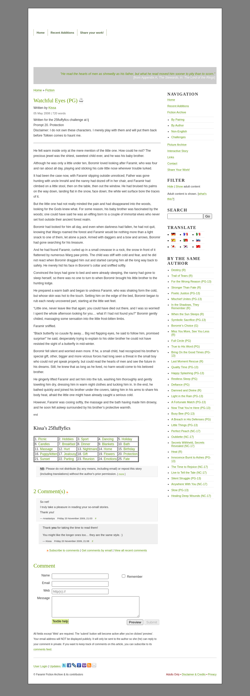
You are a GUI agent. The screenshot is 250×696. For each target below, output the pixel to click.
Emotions (110, 459)
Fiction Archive (176, 112)
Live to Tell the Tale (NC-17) (189, 472)
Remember (134, 577)
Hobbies (67, 439)
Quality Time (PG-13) (184, 367)
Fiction (49, 90)
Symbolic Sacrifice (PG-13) (188, 319)
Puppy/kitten (48, 454)
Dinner (85, 444)
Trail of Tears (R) (181, 275)
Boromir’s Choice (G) (184, 325)
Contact (172, 163)
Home (41, 32)
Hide (170, 186)
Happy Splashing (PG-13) (187, 373)
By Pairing (177, 119)
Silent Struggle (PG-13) (186, 478)
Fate (126, 459)
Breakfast (68, 444)
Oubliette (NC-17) (182, 436)
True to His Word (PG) (185, 346)
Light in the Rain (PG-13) (187, 396)
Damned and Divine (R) (186, 390)
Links (170, 157)
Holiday (127, 439)
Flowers (109, 454)
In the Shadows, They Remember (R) (185, 306)
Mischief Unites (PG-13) (186, 298)
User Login (40, 670)
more (121, 474)
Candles (44, 444)
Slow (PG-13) (180, 490)
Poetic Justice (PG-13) (185, 293)
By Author (177, 125)
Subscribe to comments (63, 550)
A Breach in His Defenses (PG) (191, 419)
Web (46, 590)
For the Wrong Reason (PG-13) (191, 281)
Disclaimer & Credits (194, 678)
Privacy (212, 678)
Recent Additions (62, 32)
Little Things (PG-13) (184, 425)
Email (46, 583)
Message (43, 598)
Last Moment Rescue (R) (187, 361)
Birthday (129, 449)
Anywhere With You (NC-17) (189, 484)
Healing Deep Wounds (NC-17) (191, 495)
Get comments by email (97, 550)
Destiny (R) (178, 270)
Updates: (55, 670)
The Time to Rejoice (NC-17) (189, 466)
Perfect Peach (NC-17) (185, 431)
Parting (69, 459)
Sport (85, 439)
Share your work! (92, 32)
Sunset (45, 459)
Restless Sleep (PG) (184, 378)
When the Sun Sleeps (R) (187, 314)
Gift (85, 454)
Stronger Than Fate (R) (186, 287)
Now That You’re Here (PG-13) (191, 407)
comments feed (42, 653)
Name (45, 575)
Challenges (178, 137)
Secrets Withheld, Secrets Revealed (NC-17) (187, 444)
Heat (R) (176, 451)
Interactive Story (177, 150)
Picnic (42, 439)
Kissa (52, 108)
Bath (126, 444)
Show (179, 186)
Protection (130, 454)
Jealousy (70, 454)
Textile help (60, 625)
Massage (46, 449)
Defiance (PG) (180, 384)
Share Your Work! (178, 169)
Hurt (67, 449)
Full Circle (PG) (181, 340)
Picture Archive (176, 144)
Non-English (179, 131)
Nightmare (90, 449)
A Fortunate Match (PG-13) (188, 402)
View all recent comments (130, 550)
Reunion (88, 459)
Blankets (108, 444)
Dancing (107, 439)
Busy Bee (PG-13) (183, 413)
